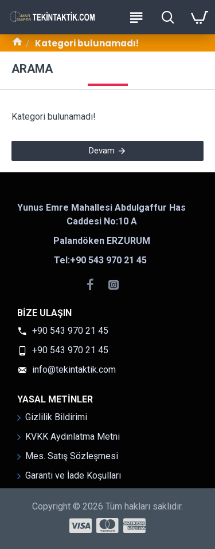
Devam (102, 150)
